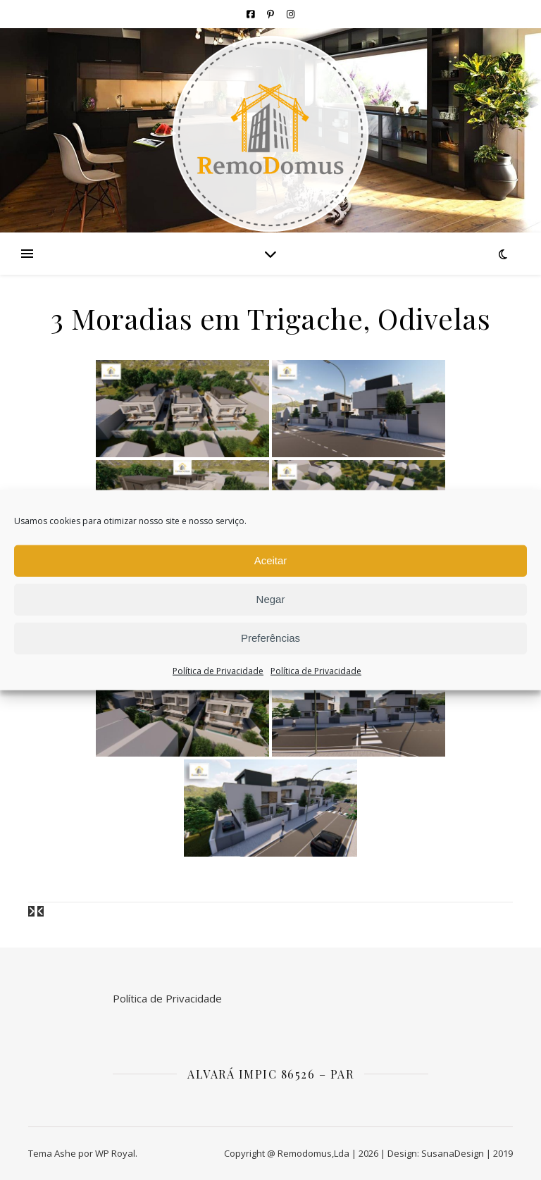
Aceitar (270, 560)
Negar (270, 599)
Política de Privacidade (218, 670)
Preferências (270, 638)
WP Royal (115, 1153)
